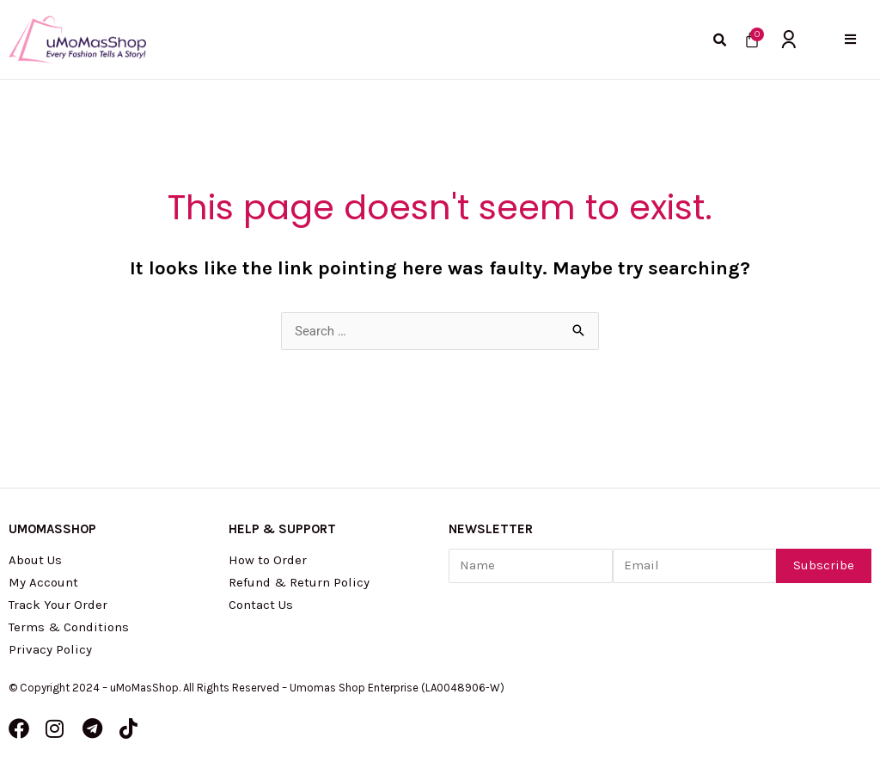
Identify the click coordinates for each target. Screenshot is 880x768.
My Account (43, 582)
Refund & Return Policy (299, 582)
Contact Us (261, 604)
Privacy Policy (50, 649)
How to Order (268, 560)
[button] (850, 39)
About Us (35, 560)
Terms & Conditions (69, 627)
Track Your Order (58, 604)
